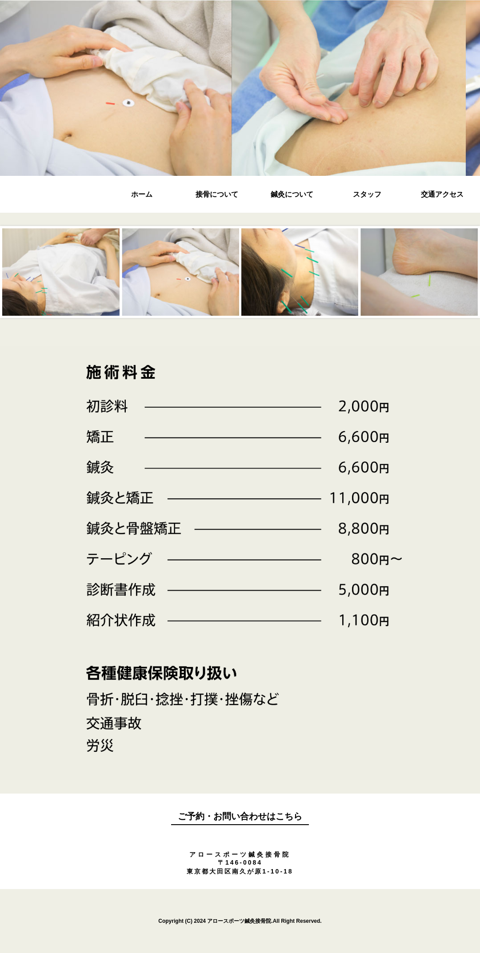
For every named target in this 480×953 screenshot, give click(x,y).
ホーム (141, 194)
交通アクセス (442, 194)
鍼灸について (292, 194)
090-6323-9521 (240, 837)
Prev (69, 275)
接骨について (217, 194)
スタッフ (367, 194)
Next (410, 275)
